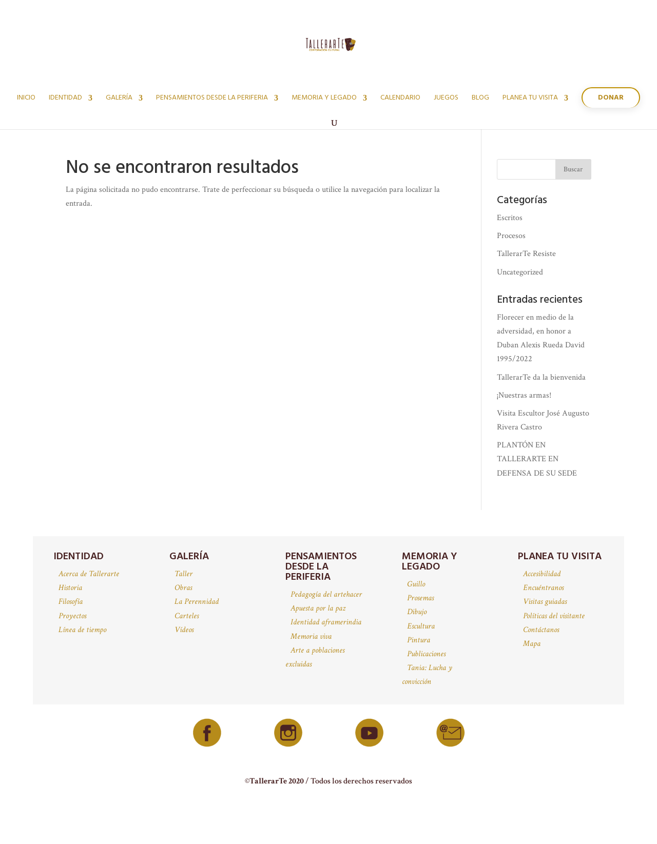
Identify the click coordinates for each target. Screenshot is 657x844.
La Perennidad (197, 601)
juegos (446, 99)
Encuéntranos (543, 587)
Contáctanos (541, 629)
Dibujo (417, 611)
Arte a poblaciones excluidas (314, 657)
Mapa (531, 643)
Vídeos (184, 629)
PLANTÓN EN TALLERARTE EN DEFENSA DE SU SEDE (537, 459)
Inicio (26, 99)
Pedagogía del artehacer (326, 594)
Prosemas (420, 598)
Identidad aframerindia (326, 622)
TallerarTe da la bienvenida (541, 377)
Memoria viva (311, 636)
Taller (183, 573)
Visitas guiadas (545, 601)
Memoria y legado (324, 99)
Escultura (421, 626)
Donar (611, 98)
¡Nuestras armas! (524, 395)
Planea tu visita (530, 99)
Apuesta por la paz (318, 608)
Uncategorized (520, 272)
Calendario (400, 99)
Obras (183, 587)
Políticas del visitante (554, 616)
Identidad (65, 99)
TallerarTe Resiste (526, 253)
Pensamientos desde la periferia (212, 99)
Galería (119, 99)
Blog (480, 99)
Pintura (418, 640)
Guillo (416, 584)
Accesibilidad (542, 573)
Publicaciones (426, 654)
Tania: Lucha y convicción (427, 674)
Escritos (510, 217)
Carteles (187, 616)
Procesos (511, 235)
